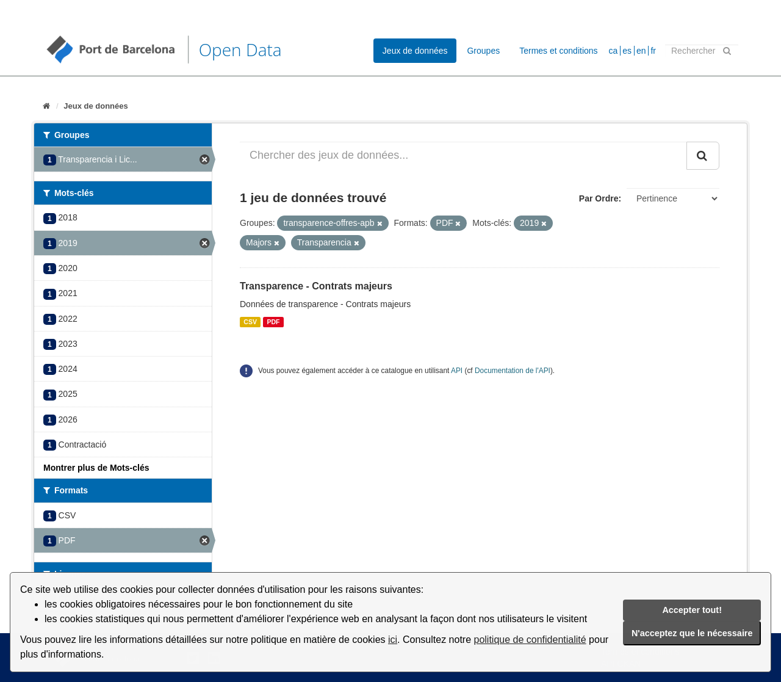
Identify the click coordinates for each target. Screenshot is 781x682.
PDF (273, 321)
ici (392, 639)
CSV (250, 321)
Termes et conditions (558, 51)
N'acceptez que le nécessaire (692, 633)
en (641, 51)
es (627, 51)
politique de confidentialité (530, 639)
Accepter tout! (692, 610)
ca (613, 51)
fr (653, 51)
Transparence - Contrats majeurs (316, 286)
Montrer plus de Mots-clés (96, 468)
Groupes (483, 51)
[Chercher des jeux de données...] (463, 156)
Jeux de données (415, 51)
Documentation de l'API (512, 370)
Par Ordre (599, 198)
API (456, 370)
